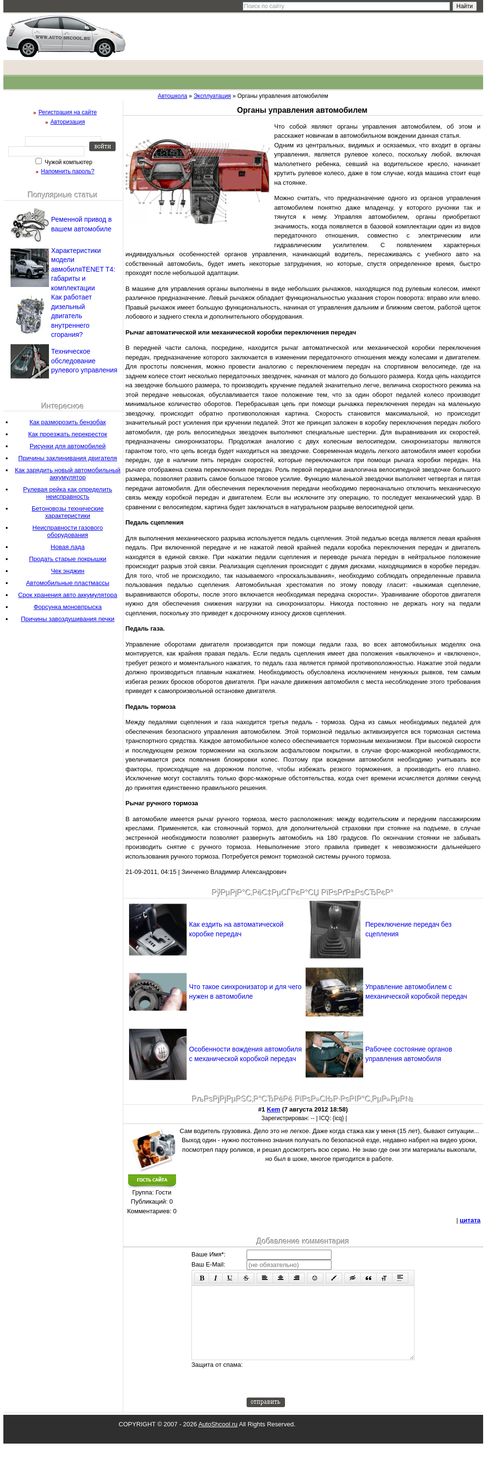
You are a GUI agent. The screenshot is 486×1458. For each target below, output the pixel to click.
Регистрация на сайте (67, 112)
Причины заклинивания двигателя (67, 458)
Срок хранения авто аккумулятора (68, 594)
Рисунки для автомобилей (68, 446)
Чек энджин (67, 570)
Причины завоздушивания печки (67, 618)
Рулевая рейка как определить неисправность (67, 493)
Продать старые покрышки (67, 558)
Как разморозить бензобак (67, 422)
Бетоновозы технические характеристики (68, 512)
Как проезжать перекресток (67, 434)
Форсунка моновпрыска (68, 606)
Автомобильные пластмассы (67, 582)
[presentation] (319, 1393)
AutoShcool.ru (217, 1438)
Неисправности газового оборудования (68, 531)
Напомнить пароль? (67, 171)
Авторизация (67, 122)
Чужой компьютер (68, 162)
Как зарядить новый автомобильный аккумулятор (67, 473)
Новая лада (68, 546)
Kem (273, 1109)
